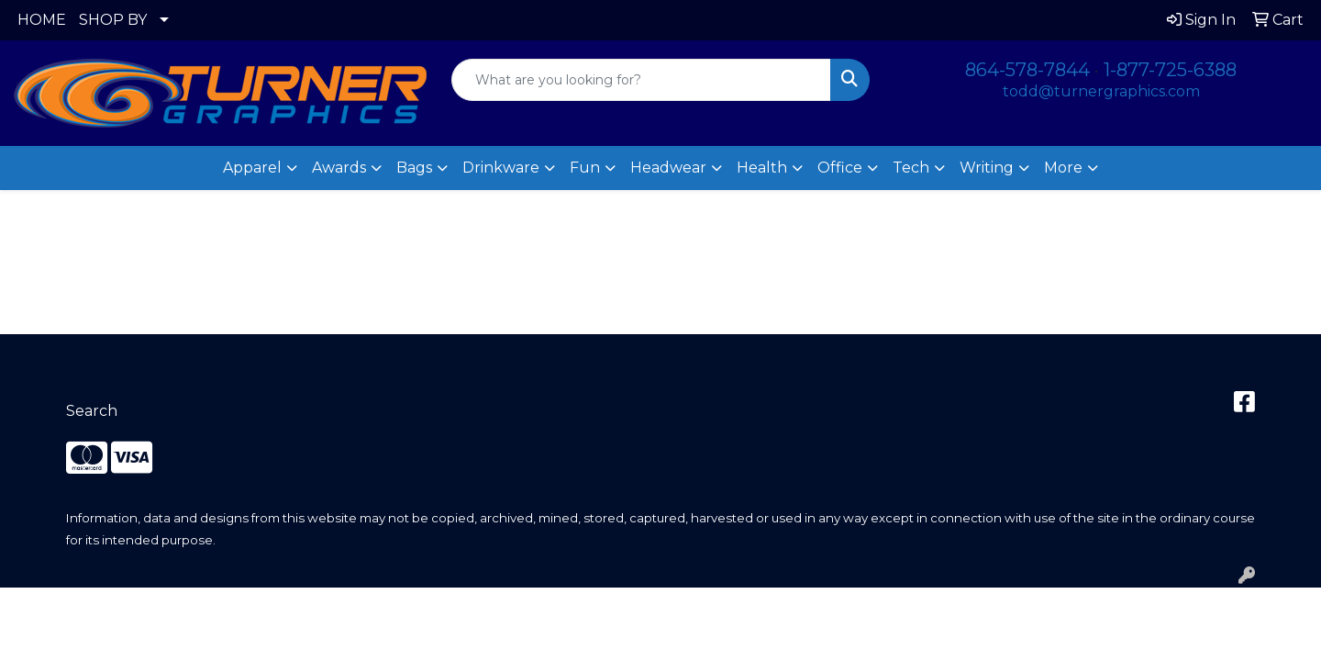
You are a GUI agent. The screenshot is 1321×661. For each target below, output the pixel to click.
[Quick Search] (641, 80)
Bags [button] (414, 167)
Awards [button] (339, 167)
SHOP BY (113, 19)
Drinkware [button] (500, 167)
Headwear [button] (668, 167)
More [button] (1063, 167)
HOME (41, 19)
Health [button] (762, 167)
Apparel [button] (252, 167)
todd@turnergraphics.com (1101, 91)
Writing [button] (987, 167)
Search (91, 411)
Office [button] (839, 167)
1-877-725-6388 (1170, 70)
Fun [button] (585, 167)
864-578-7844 (1027, 70)
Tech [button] (911, 167)
